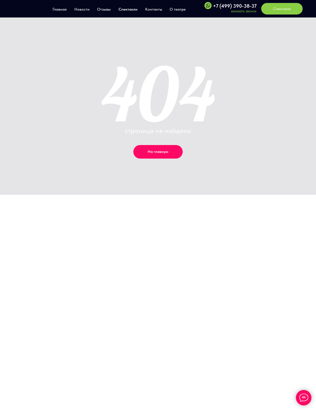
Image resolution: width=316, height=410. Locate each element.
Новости (82, 9)
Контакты (153, 9)
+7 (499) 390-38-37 (235, 5)
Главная (60, 9)
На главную (158, 151)
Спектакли (128, 9)
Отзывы (104, 9)
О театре (178, 9)
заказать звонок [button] (244, 11)
